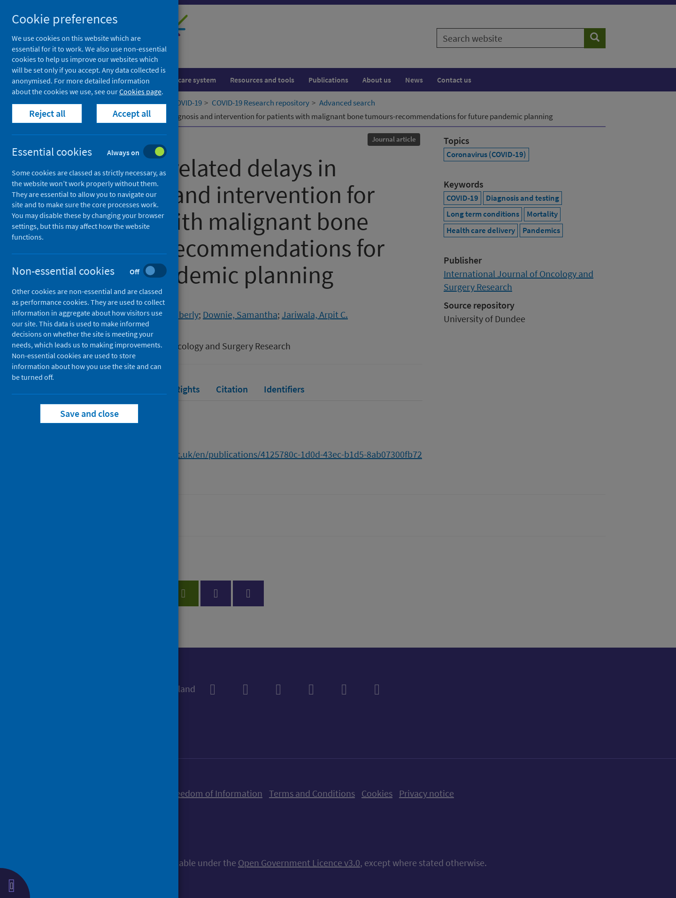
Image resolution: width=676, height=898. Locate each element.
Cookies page (140, 91)
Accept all (132, 113)
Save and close (89, 413)
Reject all (47, 113)
